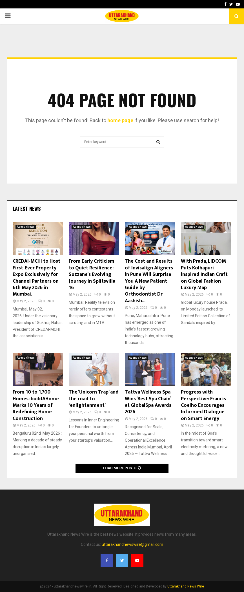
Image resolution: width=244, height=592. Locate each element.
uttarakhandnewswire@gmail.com (132, 544)
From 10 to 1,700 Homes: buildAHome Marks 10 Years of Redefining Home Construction (36, 405)
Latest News (27, 208)
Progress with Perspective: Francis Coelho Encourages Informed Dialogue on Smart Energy (203, 405)
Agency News (26, 226)
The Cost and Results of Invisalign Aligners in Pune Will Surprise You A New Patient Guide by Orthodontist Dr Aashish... (149, 281)
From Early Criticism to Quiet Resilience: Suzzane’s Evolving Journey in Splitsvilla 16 (92, 274)
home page (120, 120)
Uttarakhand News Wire (185, 586)
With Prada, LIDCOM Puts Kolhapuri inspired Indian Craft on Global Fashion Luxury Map (204, 274)
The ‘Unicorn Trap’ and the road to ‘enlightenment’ (94, 399)
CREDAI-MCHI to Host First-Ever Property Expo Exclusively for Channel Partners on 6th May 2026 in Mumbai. (36, 277)
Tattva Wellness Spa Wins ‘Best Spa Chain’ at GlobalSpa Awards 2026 (148, 402)
